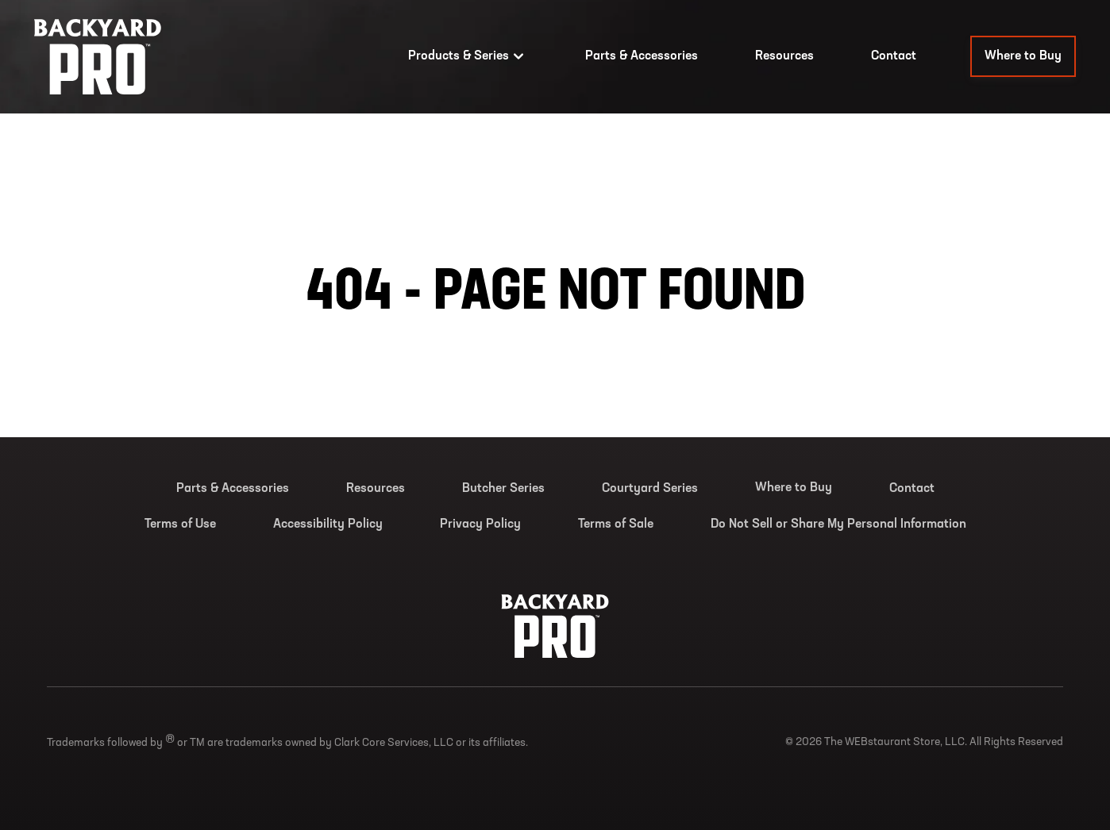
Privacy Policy (480, 524)
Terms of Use (180, 524)
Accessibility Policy (328, 524)
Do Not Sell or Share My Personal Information (838, 524)
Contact (893, 56)
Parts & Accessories (641, 56)
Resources (784, 56)
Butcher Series (503, 488)
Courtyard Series (650, 488)
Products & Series (468, 56)
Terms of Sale (615, 524)
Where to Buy (1023, 56)
